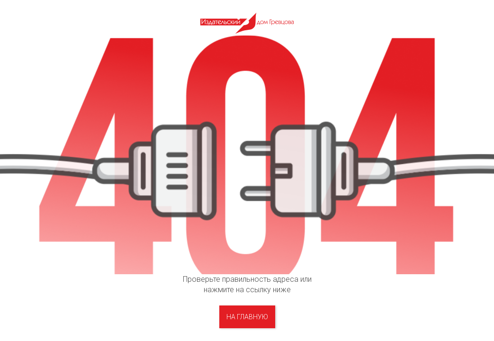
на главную (247, 317)
